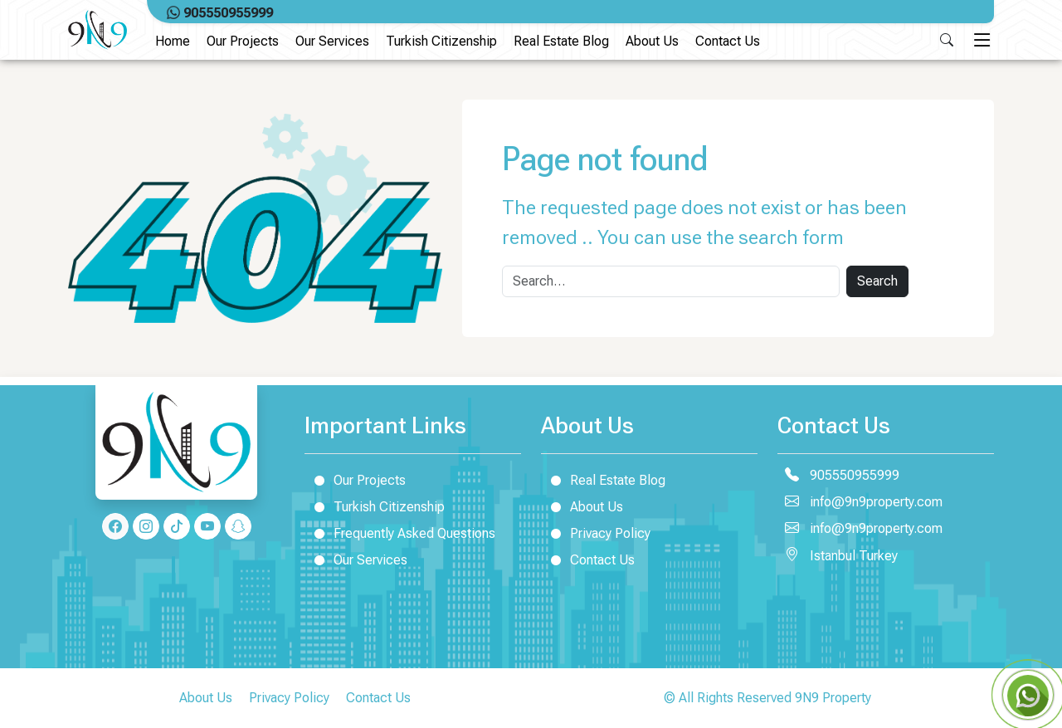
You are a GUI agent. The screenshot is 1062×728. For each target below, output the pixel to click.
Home (172, 41)
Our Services (332, 41)
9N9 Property (833, 698)
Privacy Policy (595, 532)
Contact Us (727, 41)
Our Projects (243, 41)
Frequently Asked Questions (399, 532)
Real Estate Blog (561, 41)
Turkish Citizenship (441, 41)
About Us (652, 41)
